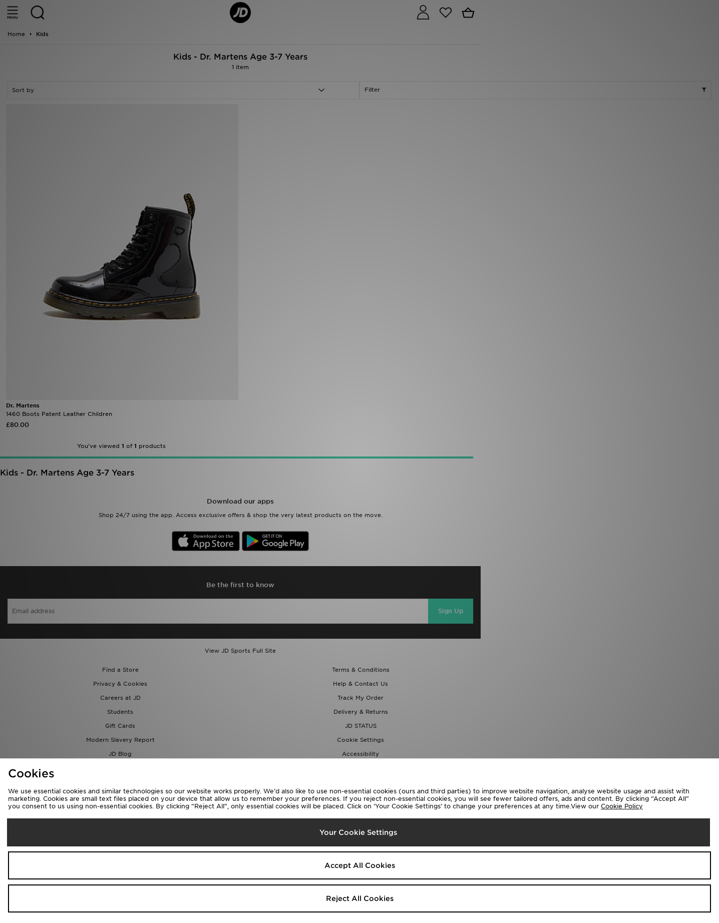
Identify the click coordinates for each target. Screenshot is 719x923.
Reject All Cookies (360, 898)
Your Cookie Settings (358, 832)
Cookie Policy (622, 806)
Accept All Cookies (359, 865)
